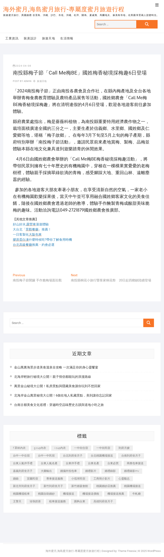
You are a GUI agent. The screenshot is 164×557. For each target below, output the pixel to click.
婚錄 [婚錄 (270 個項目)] (16, 478)
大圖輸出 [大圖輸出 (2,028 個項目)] (46, 471)
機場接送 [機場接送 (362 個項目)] (68, 493)
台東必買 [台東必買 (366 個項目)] (113, 463)
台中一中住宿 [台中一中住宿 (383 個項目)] (21, 455)
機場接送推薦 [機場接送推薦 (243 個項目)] (115, 493)
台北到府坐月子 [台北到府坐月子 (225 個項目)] (72, 455)
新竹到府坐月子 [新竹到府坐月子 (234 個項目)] (53, 486)
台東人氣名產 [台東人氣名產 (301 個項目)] (49, 463)
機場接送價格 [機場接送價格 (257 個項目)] (90, 493)
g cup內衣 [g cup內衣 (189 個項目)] (40, 448)
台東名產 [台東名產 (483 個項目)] (93, 463)
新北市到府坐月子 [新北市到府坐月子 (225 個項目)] (24, 486)
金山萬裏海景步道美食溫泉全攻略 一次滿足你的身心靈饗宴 (56, 367)
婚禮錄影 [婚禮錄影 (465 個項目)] (110, 471)
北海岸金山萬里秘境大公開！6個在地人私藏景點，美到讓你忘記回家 (63, 395)
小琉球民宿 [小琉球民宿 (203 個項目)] (78, 478)
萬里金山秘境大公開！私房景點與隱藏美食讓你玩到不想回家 (57, 386)
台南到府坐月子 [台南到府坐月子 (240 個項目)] (131, 455)
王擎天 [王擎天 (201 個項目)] (17, 501)
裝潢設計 (30, 38)
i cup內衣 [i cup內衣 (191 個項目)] (60, 448)
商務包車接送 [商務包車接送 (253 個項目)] (135, 463)
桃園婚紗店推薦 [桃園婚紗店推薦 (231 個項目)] (106, 486)
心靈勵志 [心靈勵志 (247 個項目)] (124, 478)
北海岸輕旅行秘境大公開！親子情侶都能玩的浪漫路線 (52, 377)
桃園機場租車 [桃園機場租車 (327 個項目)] (21, 493)
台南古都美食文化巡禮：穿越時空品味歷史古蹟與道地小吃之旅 (59, 405)
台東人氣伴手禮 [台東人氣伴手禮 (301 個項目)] (22, 463)
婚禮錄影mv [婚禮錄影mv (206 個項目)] (131, 471)
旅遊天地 (48, 38)
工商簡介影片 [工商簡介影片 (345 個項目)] (102, 478)
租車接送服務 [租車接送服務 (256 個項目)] (57, 501)
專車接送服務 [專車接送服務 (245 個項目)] (54, 478)
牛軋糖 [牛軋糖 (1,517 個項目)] (136, 493)
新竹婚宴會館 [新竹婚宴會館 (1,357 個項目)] (79, 486)
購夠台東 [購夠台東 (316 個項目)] (79, 501)
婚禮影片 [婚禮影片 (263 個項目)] (90, 471)
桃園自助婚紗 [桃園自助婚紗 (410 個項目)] (46, 493)
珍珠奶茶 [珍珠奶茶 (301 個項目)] (35, 501)
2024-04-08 (22, 65)
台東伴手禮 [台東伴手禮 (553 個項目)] (73, 463)
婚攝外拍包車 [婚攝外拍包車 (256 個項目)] (68, 471)
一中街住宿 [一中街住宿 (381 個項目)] (81, 448)
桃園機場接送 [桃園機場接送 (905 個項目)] (132, 486)
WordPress (154, 551)
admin (27, 81)
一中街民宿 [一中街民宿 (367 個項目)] (103, 448)
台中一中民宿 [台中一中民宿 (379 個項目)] (46, 455)
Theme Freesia (127, 551)
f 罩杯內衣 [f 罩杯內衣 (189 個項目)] (19, 448)
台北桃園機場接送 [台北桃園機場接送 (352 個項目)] (102, 455)
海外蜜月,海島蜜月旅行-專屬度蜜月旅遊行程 (63, 9)
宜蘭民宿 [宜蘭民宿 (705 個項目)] (32, 478)
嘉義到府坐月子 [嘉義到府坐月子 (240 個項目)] (22, 471)
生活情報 (66, 38)
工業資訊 (12, 38)
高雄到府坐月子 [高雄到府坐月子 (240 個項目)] (103, 501)
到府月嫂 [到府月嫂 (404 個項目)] (124, 448)
